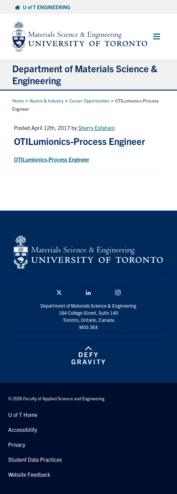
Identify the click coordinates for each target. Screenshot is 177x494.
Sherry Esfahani (96, 127)
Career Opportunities (89, 101)
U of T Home (22, 414)
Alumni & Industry (47, 101)
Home (18, 101)
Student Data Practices (35, 459)
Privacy (16, 444)
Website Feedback (29, 474)
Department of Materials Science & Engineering (84, 74)
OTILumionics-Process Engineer (51, 159)
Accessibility (22, 429)
